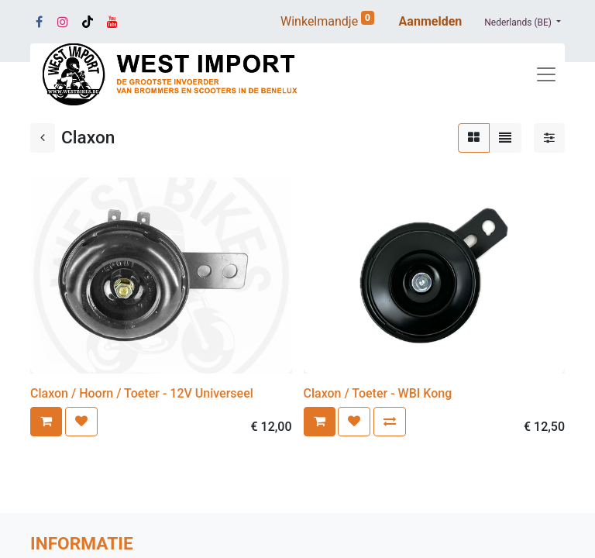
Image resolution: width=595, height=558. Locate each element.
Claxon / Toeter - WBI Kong (378, 393)
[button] (46, 421)
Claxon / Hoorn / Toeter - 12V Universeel (141, 393)
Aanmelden (431, 21)
